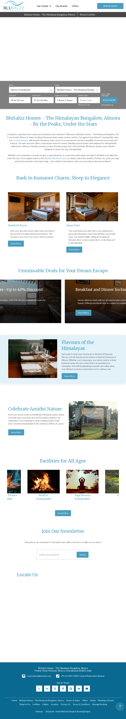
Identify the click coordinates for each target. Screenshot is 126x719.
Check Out (36, 95)
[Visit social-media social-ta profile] (47, 689)
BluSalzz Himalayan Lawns (55, 158)
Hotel (57, 85)
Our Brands (62, 5)
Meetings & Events (106, 700)
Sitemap (39, 711)
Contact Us (65, 704)
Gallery (45, 704)
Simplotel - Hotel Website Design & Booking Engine (68, 711)
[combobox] (31, 90)
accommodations (20, 140)
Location (54, 704)
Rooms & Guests (61, 95)
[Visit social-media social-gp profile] (71, 689)
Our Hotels (44, 6)
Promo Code (83, 95)
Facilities (36, 704)
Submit (83, 554)
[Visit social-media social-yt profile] (87, 689)
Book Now (110, 5)
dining (62, 140)
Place (11, 85)
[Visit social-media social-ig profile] (55, 689)
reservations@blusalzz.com (39, 676)
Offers (75, 5)
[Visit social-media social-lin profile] (79, 689)
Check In (12, 95)
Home (14, 700)
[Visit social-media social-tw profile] (39, 689)
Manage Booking (107, 105)
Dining (93, 700)
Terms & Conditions (81, 704)
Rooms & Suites (87, 14)
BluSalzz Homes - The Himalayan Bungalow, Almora (49, 14)
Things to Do (24, 704)
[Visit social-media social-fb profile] (63, 689)
